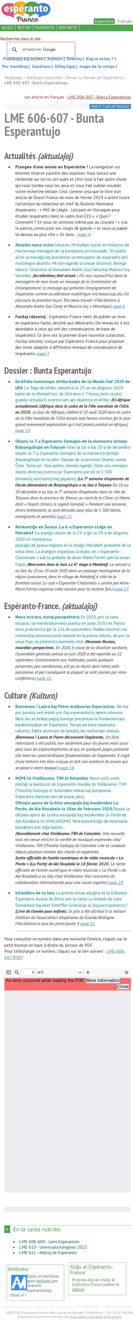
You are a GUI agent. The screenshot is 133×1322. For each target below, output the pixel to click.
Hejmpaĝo (13, 77)
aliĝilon (78, 1289)
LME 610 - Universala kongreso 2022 (53, 1247)
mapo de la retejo (97, 66)
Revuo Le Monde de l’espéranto (94, 77)
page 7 (43, 353)
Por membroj (15, 66)
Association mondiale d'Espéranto (96, 1317)
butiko (24, 27)
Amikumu (43, 1280)
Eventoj (75, 58)
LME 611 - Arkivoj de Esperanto (48, 1252)
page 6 (119, 306)
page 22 (44, 678)
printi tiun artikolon (110, 106)
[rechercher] (40, 50)
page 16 (67, 767)
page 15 (64, 516)
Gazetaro (42, 66)
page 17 (121, 589)
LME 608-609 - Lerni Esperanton (49, 1241)
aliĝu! (7, 27)
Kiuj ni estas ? (100, 58)
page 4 (84, 234)
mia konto (44, 27)
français (124, 21)
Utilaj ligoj (65, 66)
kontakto (67, 27)
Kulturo (56, 58)
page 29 (115, 882)
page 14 (22, 430)
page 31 (87, 923)
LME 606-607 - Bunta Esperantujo (99, 97)
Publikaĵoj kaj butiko (23, 58)
